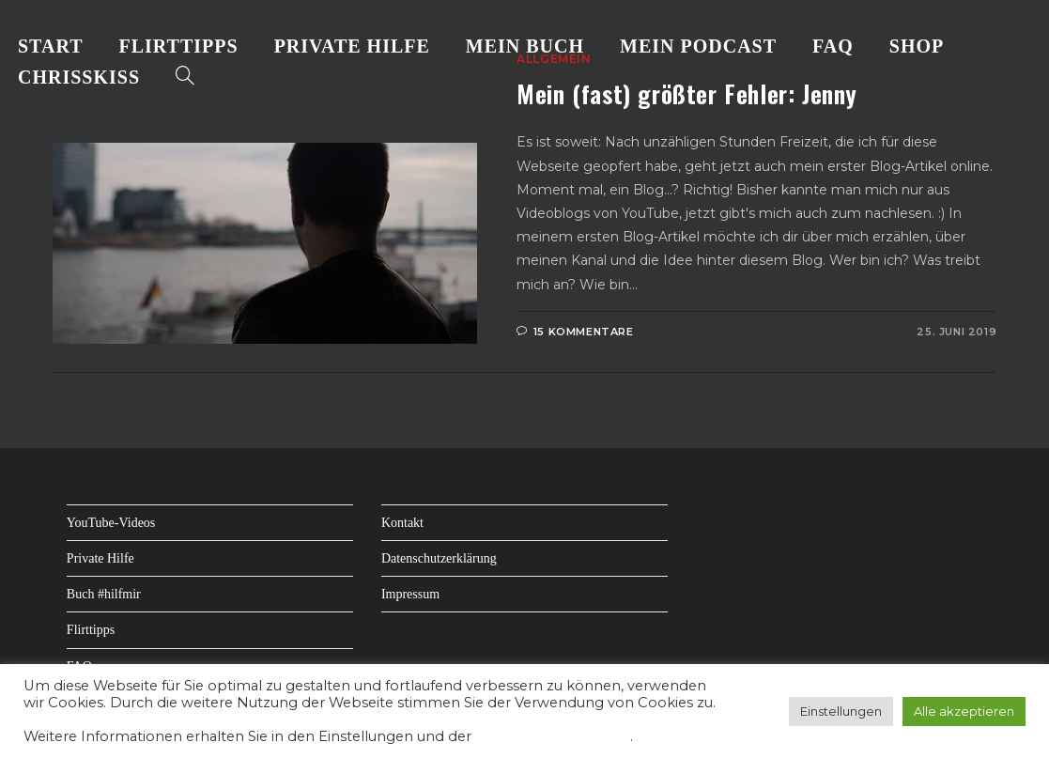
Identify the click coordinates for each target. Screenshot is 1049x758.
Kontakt (402, 523)
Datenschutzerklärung (439, 558)
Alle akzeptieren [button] (964, 711)
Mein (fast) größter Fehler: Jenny (687, 93)
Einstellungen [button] (841, 711)
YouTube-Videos (111, 523)
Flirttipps (91, 630)
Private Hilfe (100, 558)
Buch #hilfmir (104, 594)
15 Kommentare (583, 331)
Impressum (410, 594)
